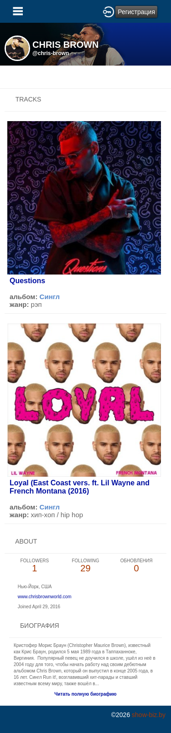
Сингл (50, 296)
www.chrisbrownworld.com (45, 596)
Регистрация (136, 11)
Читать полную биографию (85, 694)
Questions (27, 281)
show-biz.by (149, 714)
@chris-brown (50, 53)
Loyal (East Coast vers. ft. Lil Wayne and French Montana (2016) (80, 487)
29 (85, 565)
